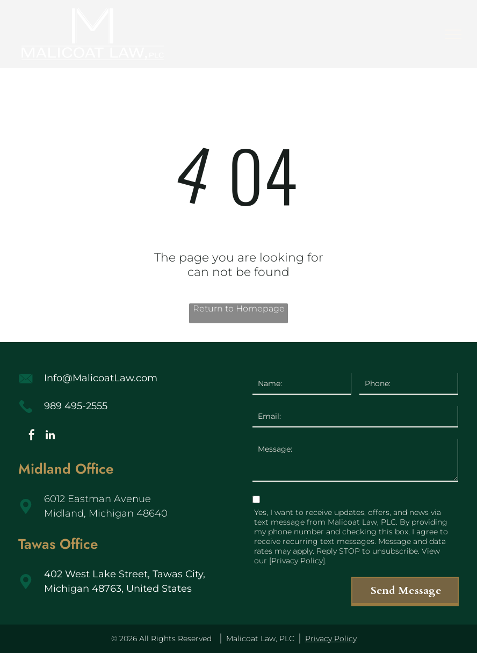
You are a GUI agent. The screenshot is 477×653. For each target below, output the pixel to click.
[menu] (453, 34)
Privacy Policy (331, 638)
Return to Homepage (239, 308)
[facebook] (32, 436)
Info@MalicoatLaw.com (100, 378)
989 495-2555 (75, 406)
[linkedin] (50, 436)
